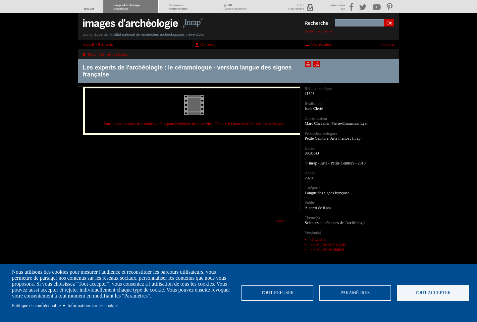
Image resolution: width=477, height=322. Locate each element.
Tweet (280, 221)
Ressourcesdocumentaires (178, 6)
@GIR (235, 6)
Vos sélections (321, 44)
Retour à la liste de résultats (108, 54)
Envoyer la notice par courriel (316, 64)
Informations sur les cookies (93, 305)
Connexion (208, 44)
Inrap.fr (89, 8)
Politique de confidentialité (36, 305)
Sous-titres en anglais (327, 249)
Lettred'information (296, 6)
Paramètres (355, 292)
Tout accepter (433, 292)
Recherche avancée (318, 31)
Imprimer (387, 44)
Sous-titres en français (328, 244)
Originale (317, 239)
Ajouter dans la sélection (308, 64)
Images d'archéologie (126, 6)
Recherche (316, 23)
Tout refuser (277, 292)
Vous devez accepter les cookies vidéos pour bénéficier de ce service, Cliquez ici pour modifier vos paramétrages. (194, 123)
